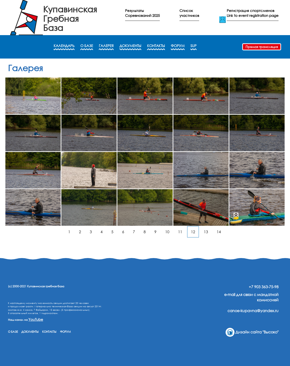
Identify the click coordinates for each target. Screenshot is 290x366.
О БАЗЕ (86, 46)
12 (193, 231)
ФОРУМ (178, 46)
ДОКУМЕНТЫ (130, 46)
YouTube (35, 319)
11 (180, 231)
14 (219, 231)
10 (167, 231)
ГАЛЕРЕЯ (106, 46)
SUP (193, 46)
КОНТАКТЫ (156, 46)
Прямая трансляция (261, 47)
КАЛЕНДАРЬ (64, 46)
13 (206, 231)
